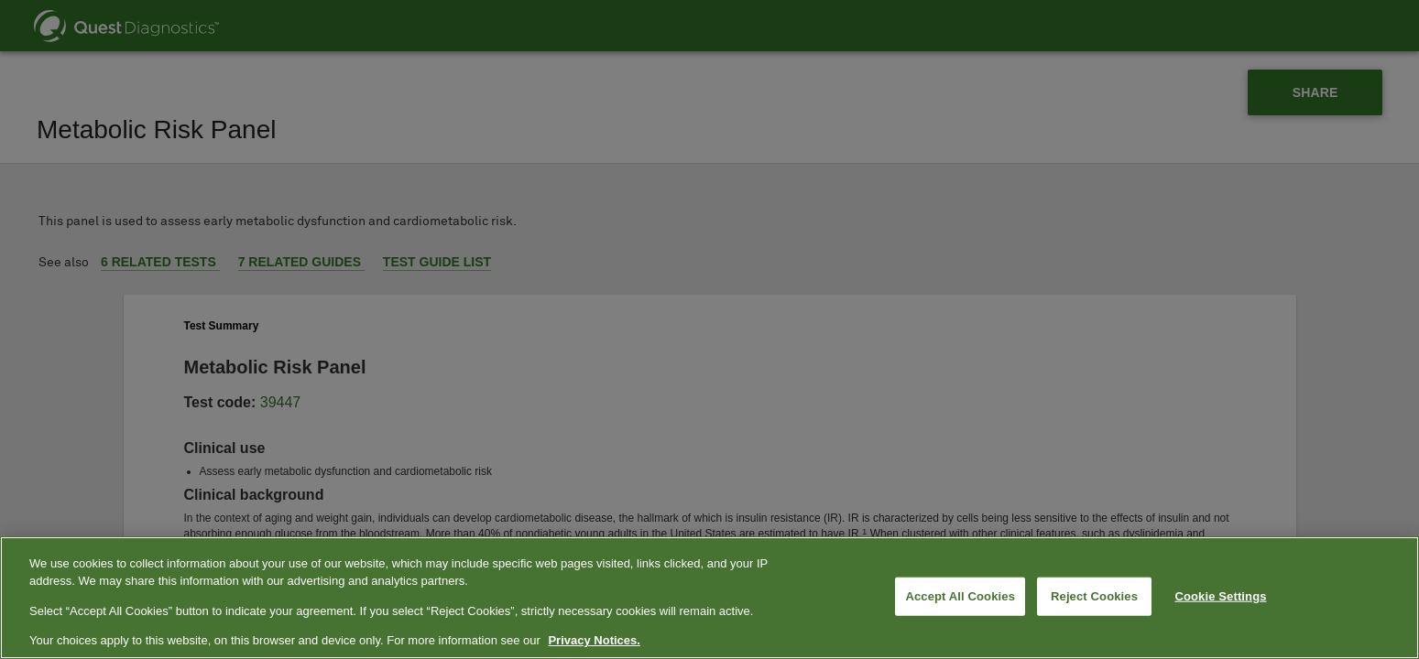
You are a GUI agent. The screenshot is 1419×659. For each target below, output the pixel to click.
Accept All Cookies (960, 596)
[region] (709, 597)
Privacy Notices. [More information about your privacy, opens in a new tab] (593, 640)
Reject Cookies (1094, 596)
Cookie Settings (1220, 596)
